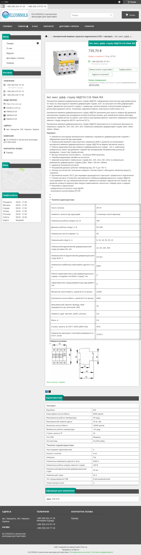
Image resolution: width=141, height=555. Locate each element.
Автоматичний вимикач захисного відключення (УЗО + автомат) (83, 36)
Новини (10, 63)
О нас (35, 26)
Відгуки (10, 53)
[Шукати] (111, 15)
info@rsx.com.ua (13, 108)
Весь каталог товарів (56, 382)
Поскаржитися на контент (80, 552)
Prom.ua (84, 547)
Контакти (49, 26)
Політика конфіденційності (102, 552)
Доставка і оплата (69, 26)
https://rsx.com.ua (13, 104)
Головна (7, 26)
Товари (22, 26)
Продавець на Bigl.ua (70, 550)
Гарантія (89, 26)
